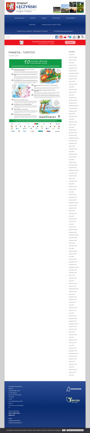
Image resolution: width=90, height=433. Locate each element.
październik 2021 (74, 202)
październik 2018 (74, 289)
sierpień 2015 (73, 329)
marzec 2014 (72, 372)
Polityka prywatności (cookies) (75, 430)
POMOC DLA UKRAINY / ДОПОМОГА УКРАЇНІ (32, 31)
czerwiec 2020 (73, 245)
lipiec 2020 (72, 243)
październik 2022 (74, 170)
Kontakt (32, 24)
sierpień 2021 (73, 208)
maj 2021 (71, 216)
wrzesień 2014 (73, 356)
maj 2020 (71, 248)
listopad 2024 (73, 103)
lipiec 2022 (72, 178)
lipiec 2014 (72, 361)
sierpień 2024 (73, 111)
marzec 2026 (72, 60)
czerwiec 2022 (73, 181)
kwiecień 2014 (73, 369)
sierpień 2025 (73, 79)
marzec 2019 (72, 286)
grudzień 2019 (73, 262)
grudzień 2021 (73, 197)
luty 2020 (71, 256)
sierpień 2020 (73, 240)
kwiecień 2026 (73, 57)
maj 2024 (71, 119)
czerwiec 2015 (73, 334)
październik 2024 (74, 106)
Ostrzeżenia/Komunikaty (63, 31)
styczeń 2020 (72, 259)
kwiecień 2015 (73, 340)
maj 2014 (71, 367)
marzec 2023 (72, 157)
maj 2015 (71, 337)
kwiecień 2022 (73, 186)
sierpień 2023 (73, 143)
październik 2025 (74, 73)
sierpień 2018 (73, 291)
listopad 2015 (73, 321)
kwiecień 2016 (73, 307)
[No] (88, 430)
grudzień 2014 (73, 351)
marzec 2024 (72, 124)
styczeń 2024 (72, 130)
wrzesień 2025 (73, 76)
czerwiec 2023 (73, 149)
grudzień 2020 (73, 229)
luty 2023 (71, 159)
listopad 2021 (73, 200)
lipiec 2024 (72, 114)
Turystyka (56, 18)
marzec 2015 (72, 342)
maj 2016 (71, 305)
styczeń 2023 (72, 162)
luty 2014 (71, 375)
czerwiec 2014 (73, 364)
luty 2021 (71, 224)
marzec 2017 (72, 302)
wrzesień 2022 (73, 173)
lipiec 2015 (72, 332)
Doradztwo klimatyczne (51, 24)
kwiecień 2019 (73, 283)
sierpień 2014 (73, 359)
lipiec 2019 (72, 275)
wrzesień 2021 (73, 205)
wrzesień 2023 (73, 140)
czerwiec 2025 (73, 84)
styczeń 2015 (72, 348)
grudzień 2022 (73, 165)
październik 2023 (74, 138)
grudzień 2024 (73, 100)
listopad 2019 (73, 264)
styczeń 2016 (72, 316)
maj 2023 (71, 151)
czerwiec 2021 (73, 213)
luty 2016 (71, 313)
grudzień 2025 (73, 68)
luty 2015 (71, 345)
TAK (64, 430)
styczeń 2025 (72, 97)
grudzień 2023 (73, 132)
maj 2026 (71, 54)
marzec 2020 (72, 254)
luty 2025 (71, 95)
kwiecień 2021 (73, 219)
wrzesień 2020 (73, 237)
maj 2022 (71, 184)
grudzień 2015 (73, 318)
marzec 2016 (72, 310)
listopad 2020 (73, 232)
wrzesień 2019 (73, 270)
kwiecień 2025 (73, 89)
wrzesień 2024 (73, 108)
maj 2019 (71, 281)
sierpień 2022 (73, 176)
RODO (10, 418)
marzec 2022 (72, 189)
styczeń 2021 (72, 227)
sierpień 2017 (73, 299)
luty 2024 (71, 127)
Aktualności (19, 18)
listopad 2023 (73, 135)
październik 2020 (74, 235)
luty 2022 (71, 192)
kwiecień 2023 (73, 154)
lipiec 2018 (72, 294)
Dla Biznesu (70, 18)
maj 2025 (71, 87)
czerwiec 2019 (73, 278)
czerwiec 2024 (73, 116)
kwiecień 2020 (73, 251)
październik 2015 (74, 324)
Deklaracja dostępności (15, 422)
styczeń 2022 (72, 194)
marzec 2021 (72, 221)
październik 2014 (74, 353)
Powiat (33, 18)
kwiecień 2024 (73, 122)
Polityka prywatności (14, 420)
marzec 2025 (72, 92)
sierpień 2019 (73, 272)
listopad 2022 (73, 167)
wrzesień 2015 (73, 326)
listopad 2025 (73, 71)
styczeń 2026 (72, 65)
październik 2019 (74, 267)
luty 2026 (71, 62)
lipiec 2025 (72, 81)
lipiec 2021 (72, 211)
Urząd (44, 18)
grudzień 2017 (73, 297)
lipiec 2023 (72, 146)
